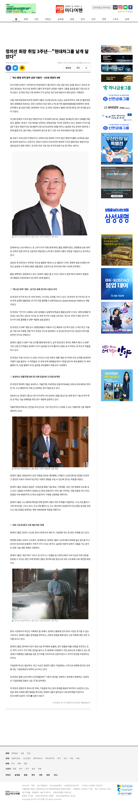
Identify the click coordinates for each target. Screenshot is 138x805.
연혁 (33, 785)
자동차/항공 (15, 758)
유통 (77, 758)
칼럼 (72, 19)
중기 (59, 758)
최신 (13, 763)
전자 (65, 758)
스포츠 (115, 19)
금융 (22, 753)
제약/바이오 (49, 758)
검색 (115, 7)
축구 (20, 769)
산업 (36, 19)
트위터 (15, 68)
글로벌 (61, 19)
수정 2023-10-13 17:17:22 (17, 63)
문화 (127, 19)
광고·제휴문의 (42, 785)
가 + (78, 68)
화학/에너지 (38, 758)
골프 (33, 769)
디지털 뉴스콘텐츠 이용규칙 (92, 785)
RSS (56, 775)
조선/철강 (27, 758)
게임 (71, 758)
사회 (93, 19)
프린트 (68, 67)
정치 (83, 19)
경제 (26, 19)
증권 (28, 753)
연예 (104, 19)
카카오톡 (22, 68)
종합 (14, 769)
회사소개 (25, 785)
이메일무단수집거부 (71, 785)
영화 (19, 763)
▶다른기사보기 (37, 695)
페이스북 (8, 68)
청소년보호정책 (56, 785)
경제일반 (14, 753)
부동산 (48, 19)
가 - (86, 68)
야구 (27, 769)
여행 (39, 769)
